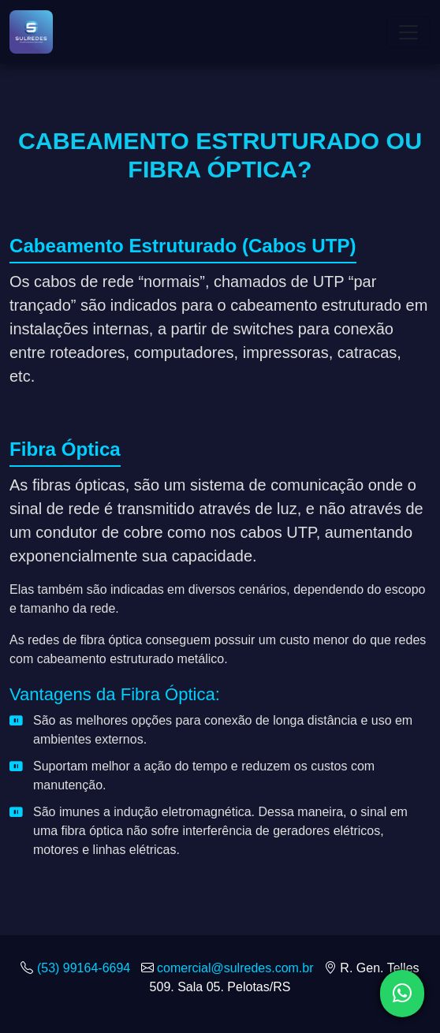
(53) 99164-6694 (83, 968)
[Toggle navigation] (408, 32)
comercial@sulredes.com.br (235, 968)
